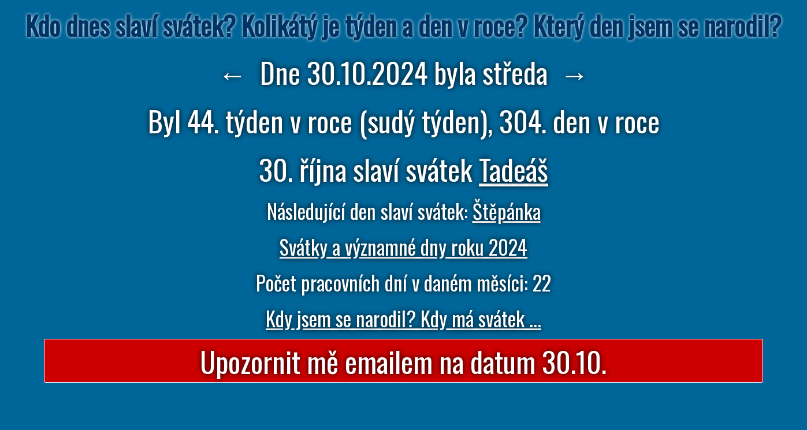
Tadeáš (513, 168)
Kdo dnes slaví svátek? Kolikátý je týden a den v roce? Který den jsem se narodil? (403, 25)
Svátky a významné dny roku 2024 (403, 246)
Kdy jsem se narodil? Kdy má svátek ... (403, 318)
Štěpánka (507, 211)
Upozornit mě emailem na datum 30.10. (403, 360)
